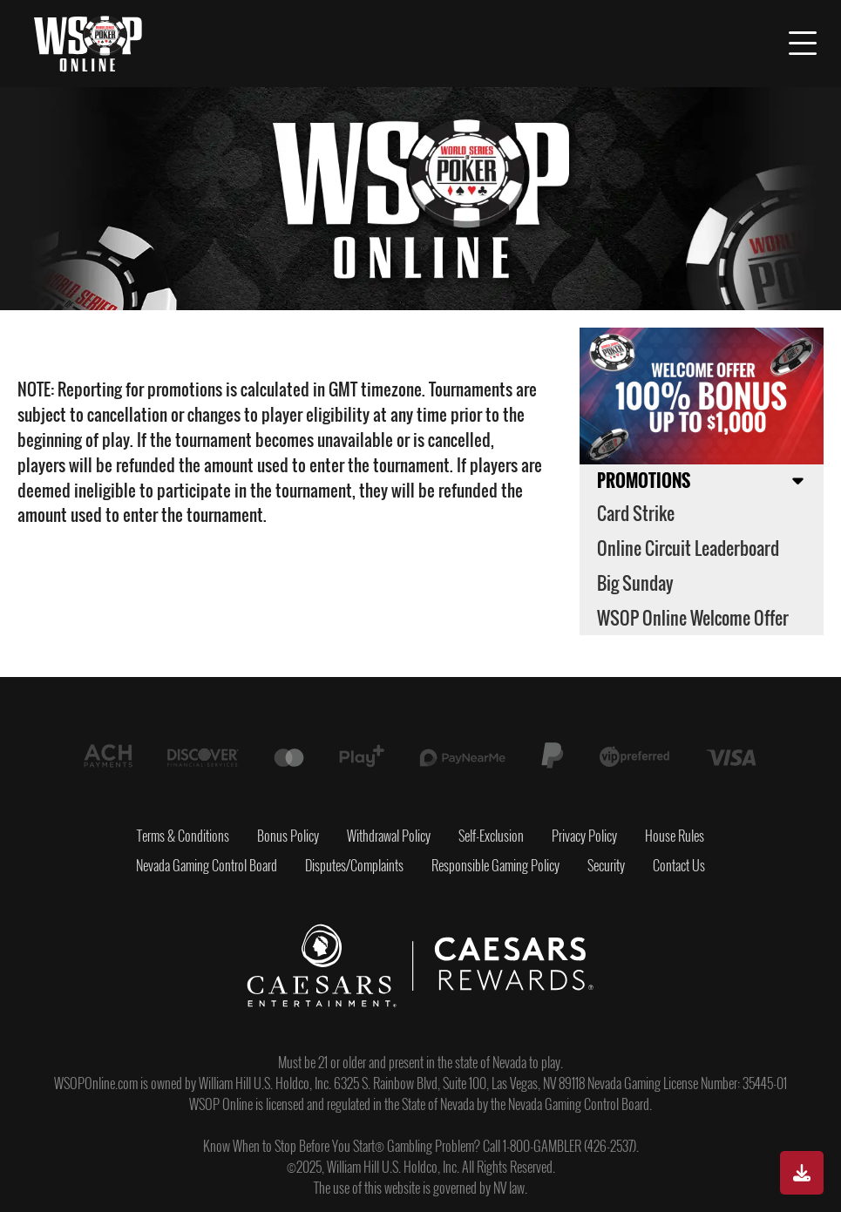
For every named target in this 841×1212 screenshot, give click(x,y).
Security (606, 865)
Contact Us (679, 865)
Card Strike (636, 513)
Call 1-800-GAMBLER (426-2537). (561, 1145)
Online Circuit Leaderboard (688, 548)
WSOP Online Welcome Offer (693, 618)
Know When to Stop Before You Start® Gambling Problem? (341, 1145)
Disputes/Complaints (354, 865)
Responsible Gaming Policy (495, 865)
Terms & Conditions (183, 835)
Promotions (643, 480)
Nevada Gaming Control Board (206, 865)
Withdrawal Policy (389, 835)
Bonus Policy (288, 835)
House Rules (674, 835)
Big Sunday (635, 583)
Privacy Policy (584, 835)
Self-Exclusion (491, 835)
